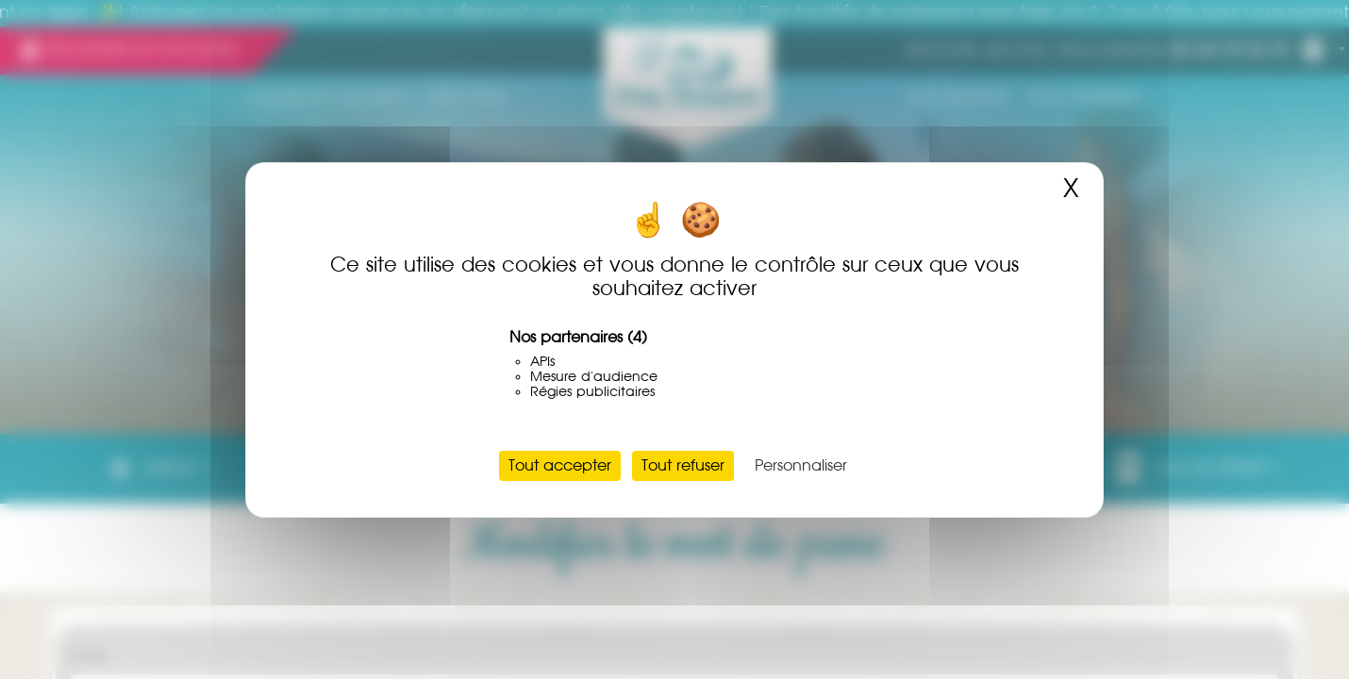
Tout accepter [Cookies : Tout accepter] (559, 465)
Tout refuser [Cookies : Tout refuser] (682, 465)
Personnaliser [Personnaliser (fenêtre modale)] (801, 465)
